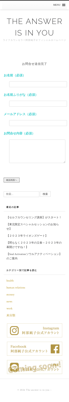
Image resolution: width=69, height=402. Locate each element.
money (10, 295)
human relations (15, 288)
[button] (57, 5)
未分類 (10, 315)
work (9, 308)
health (10, 281)
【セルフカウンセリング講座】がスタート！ (34, 217)
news (9, 301)
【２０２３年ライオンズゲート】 (27, 236)
